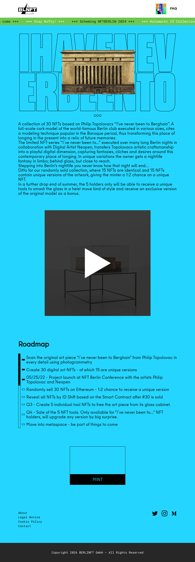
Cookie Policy (30, 521)
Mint (98, 479)
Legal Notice (29, 517)
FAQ (166, 8)
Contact (24, 526)
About (22, 513)
